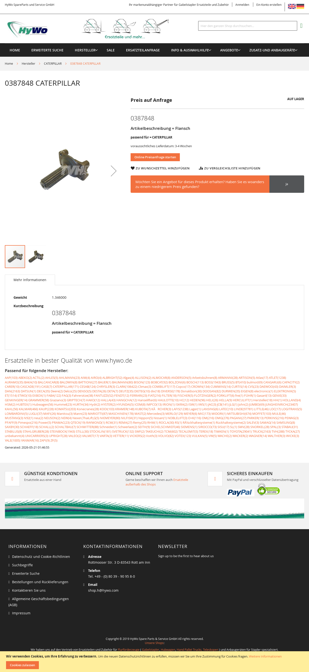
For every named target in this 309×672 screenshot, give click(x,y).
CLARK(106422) (126, 386)
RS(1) (178, 422)
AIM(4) (85, 377)
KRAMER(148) (124, 409)
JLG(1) (233, 404)
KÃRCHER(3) (161, 409)
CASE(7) (46, 386)
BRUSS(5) (228, 382)
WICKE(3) (292, 436)
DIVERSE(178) (170, 391)
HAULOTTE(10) (168, 400)
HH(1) (277, 400)
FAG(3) (66, 395)
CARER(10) (12, 386)
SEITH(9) (144, 427)
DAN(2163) (12, 391)
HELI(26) (212, 400)
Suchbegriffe (22, 565)
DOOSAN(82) (212, 391)
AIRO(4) (96, 377)
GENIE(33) (279, 395)
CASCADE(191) (30, 386)
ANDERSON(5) (181, 377)
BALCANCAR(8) (48, 382)
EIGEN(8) (247, 391)
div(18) (155, 391)
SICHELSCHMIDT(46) (165, 427)
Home (9, 63)
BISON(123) (142, 382)
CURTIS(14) (239, 386)
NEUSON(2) (52, 418)
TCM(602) (171, 431)
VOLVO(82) (166, 436)
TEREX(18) (206, 431)
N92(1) (28, 418)
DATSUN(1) (28, 391)
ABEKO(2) (25, 377)
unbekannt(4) (14, 436)
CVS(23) (253, 386)
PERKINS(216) (274, 418)
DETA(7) (112, 391)
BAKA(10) (30, 382)
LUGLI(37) (35, 413)
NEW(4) (66, 418)
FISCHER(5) (185, 395)
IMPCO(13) (154, 404)
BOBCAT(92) (159, 382)
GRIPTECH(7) (76, 400)
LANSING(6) (210, 409)
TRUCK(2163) (262, 431)
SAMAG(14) (268, 422)
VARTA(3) (106, 436)
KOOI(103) (107, 409)
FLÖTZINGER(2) (205, 395)
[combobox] (247, 26)
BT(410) (240, 382)
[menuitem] (85, 50)
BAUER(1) (104, 382)
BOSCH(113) (195, 382)
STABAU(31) (289, 427)
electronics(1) (263, 391)
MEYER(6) (190, 413)
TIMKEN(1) (221, 431)
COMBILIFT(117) (163, 386)
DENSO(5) (84, 391)
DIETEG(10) (142, 391)
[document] (155, 661)
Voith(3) (151, 436)
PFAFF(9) (11, 422)
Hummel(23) (63, 404)
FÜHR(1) (250, 395)
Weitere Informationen (265, 656)
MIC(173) (204, 413)
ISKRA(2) (182, 404)
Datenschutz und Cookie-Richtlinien (41, 556)
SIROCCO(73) (207, 427)
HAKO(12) (93, 400)
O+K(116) (194, 418)
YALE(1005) (12, 440)
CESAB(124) (88, 386)
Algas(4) (128, 377)
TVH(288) (278, 431)
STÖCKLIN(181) (100, 431)
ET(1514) (11, 395)
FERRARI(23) (138, 395)
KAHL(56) (11, 409)
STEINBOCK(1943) (62, 431)
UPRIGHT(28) (58, 436)
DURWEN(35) (231, 391)
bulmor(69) (255, 382)
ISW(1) (192, 404)
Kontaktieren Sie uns (29, 590)
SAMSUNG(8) (285, 422)
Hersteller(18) (263, 400)
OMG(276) (222, 418)
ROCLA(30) (166, 422)
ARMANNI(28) (228, 377)
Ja (287, 184)
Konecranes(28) (88, 409)
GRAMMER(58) (38, 400)
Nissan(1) (160, 418)
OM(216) (208, 418)
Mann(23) (80, 413)
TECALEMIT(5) (188, 431)
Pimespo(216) (28, 422)
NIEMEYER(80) (110, 418)
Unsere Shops (154, 643)
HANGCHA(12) (126, 400)
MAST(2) (140, 413)
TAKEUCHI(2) (154, 431)
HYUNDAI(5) (125, 404)
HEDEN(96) (197, 400)
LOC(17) (275, 409)
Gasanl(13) (264, 395)
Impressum (21, 613)
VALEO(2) (74, 436)
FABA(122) (54, 395)
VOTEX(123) (183, 436)
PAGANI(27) (238, 418)
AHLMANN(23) (69, 377)
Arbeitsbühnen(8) (204, 377)
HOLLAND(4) (291, 400)
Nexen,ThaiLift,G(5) (85, 418)
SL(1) (233, 427)
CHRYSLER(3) (106, 386)
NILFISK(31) (129, 418)
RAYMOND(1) (95, 422)
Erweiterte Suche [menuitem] (47, 50)
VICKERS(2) (137, 436)
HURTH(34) (81, 404)
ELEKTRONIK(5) (285, 391)
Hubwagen (168, 649)
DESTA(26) (99, 391)
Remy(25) (140, 422)
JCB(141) (223, 404)
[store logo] (94, 29)
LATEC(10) (226, 409)
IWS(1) (202, 404)
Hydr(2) (94, 404)
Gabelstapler (150, 649)
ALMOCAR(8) (161, 377)
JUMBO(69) (257, 404)
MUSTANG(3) (14, 418)
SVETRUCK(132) (123, 431)
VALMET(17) (90, 436)
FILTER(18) (169, 395)
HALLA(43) (108, 400)
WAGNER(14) (258, 436)
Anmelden (242, 5)
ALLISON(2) (143, 377)
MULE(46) (279, 413)
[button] (113, 171)
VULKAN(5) (200, 436)
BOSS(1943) (212, 382)
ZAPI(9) (45, 440)
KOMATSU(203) (65, 409)
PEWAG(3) (292, 418)
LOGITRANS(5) (291, 409)
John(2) (243, 404)
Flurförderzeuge (129, 649)
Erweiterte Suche (26, 573)
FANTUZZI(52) (103, 395)
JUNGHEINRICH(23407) (281, 404)
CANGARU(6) (272, 382)
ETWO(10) (25, 395)
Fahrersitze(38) (82, 395)
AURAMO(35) (14, 382)
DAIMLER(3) (287, 386)
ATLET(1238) (277, 377)
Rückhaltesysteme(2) (231, 422)
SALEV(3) (252, 422)
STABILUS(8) (13, 431)
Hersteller (28, 63)
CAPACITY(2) (291, 382)
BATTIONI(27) (87, 382)
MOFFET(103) (261, 413)
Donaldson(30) (191, 391)
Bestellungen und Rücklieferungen (40, 582)
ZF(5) (53, 440)
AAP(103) (11, 377)
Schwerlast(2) (127, 427)
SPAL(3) (275, 427)
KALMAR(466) (28, 409)
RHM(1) (152, 422)
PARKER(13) (255, 418)
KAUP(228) (46, 409)
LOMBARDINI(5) (16, 413)
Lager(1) (195, 409)
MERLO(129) (174, 413)
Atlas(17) (262, 377)
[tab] (30, 280)
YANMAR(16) (30, 440)
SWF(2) (140, 431)
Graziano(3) (58, 400)
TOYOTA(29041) (241, 431)
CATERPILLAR (53, 63)
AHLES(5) (51, 377)
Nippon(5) (145, 418)
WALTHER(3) (276, 436)
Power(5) (44, 422)
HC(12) (184, 400)
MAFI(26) (49, 413)
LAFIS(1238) (180, 409)
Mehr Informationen (30, 279)
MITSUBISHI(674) (239, 413)
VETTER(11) (121, 436)
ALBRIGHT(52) (112, 377)
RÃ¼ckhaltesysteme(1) (199, 422)
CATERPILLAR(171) (66, 386)
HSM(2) (10, 404)
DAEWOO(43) (269, 386)
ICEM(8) (140, 404)
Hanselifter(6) (147, 400)
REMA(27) (125, 422)
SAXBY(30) (12, 427)
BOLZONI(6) (177, 382)
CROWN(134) (200, 386)
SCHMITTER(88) (88, 427)
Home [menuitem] (15, 50)
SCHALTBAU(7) (65, 427)
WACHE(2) (225, 436)
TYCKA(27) (292, 431)
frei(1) (239, 395)
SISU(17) (223, 427)
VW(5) (212, 436)
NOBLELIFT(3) (177, 418)
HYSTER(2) (108, 404)
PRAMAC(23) (61, 422)
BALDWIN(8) (68, 382)
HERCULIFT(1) (243, 400)
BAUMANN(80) (122, 382)
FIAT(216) (154, 395)
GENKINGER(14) (16, 400)
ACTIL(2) (38, 377)
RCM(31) (112, 422)
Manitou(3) (65, 413)
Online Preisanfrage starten (155, 157)
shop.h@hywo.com (103, 590)
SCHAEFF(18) (29, 427)
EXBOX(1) (39, 395)
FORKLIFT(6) (225, 395)
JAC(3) (212, 404)
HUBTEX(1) (24, 404)
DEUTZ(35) (126, 391)
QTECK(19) (77, 422)
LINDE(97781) (243, 409)
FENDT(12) (121, 395)
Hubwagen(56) (42, 404)
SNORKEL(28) (259, 427)
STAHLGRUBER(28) (36, 431)
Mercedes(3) (156, 413)
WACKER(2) (240, 436)
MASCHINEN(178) (121, 413)
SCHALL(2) (46, 427)
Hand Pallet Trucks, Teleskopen (197, 649)
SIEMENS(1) (189, 427)
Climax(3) (144, 386)
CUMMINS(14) (221, 386)
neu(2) (38, 418)
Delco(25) (70, 391)
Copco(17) (183, 386)
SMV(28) (244, 427)
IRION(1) (168, 404)
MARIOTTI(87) (98, 413)
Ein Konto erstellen (268, 5)
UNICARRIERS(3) (36, 436)
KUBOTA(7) (143, 409)
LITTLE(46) (261, 409)
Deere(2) (57, 391)
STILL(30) (82, 431)
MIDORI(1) (218, 413)
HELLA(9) (225, 400)
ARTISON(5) (247, 377)
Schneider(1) (108, 427)
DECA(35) (43, 391)
